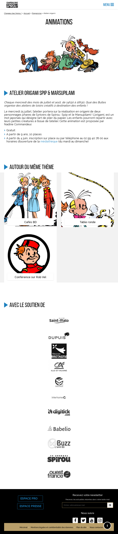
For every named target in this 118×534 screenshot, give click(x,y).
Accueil (27, 13)
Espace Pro (30, 498)
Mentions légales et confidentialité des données (52, 527)
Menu (108, 4)
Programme (36, 13)
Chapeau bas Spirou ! (13, 13)
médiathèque (49, 141)
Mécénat (23, 527)
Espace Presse (30, 506)
